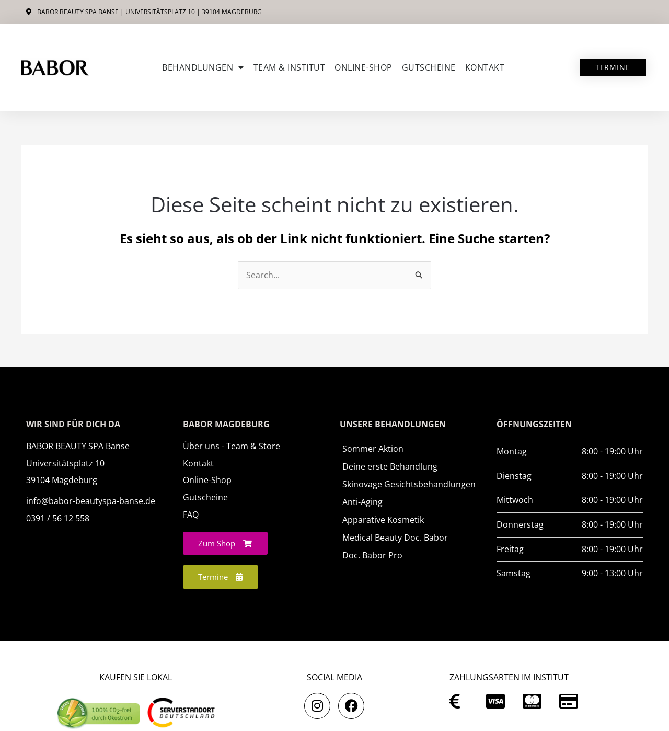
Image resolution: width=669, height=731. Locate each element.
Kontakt (485, 67)
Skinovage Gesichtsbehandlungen (409, 484)
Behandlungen (203, 67)
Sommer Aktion (372, 448)
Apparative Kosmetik (383, 520)
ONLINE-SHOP (363, 67)
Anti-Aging (362, 502)
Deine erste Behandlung (389, 466)
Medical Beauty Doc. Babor (395, 537)
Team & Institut (289, 67)
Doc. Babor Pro (372, 555)
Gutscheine (429, 67)
